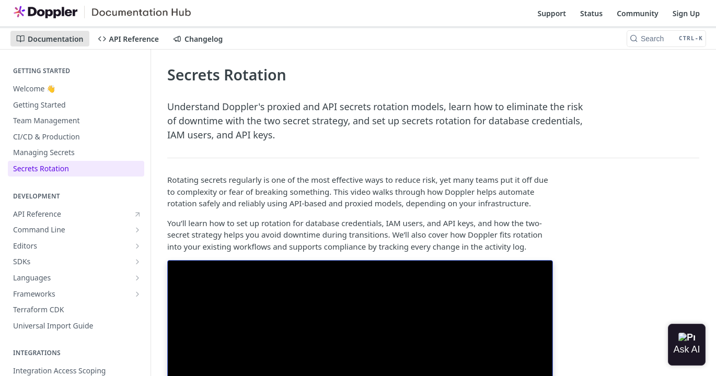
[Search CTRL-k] (666, 38)
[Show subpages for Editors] (137, 246)
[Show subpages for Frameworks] (137, 294)
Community (638, 13)
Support (551, 13)
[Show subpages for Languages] (137, 278)
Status (591, 13)
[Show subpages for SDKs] (137, 261)
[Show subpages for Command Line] (137, 230)
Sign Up (686, 13)
